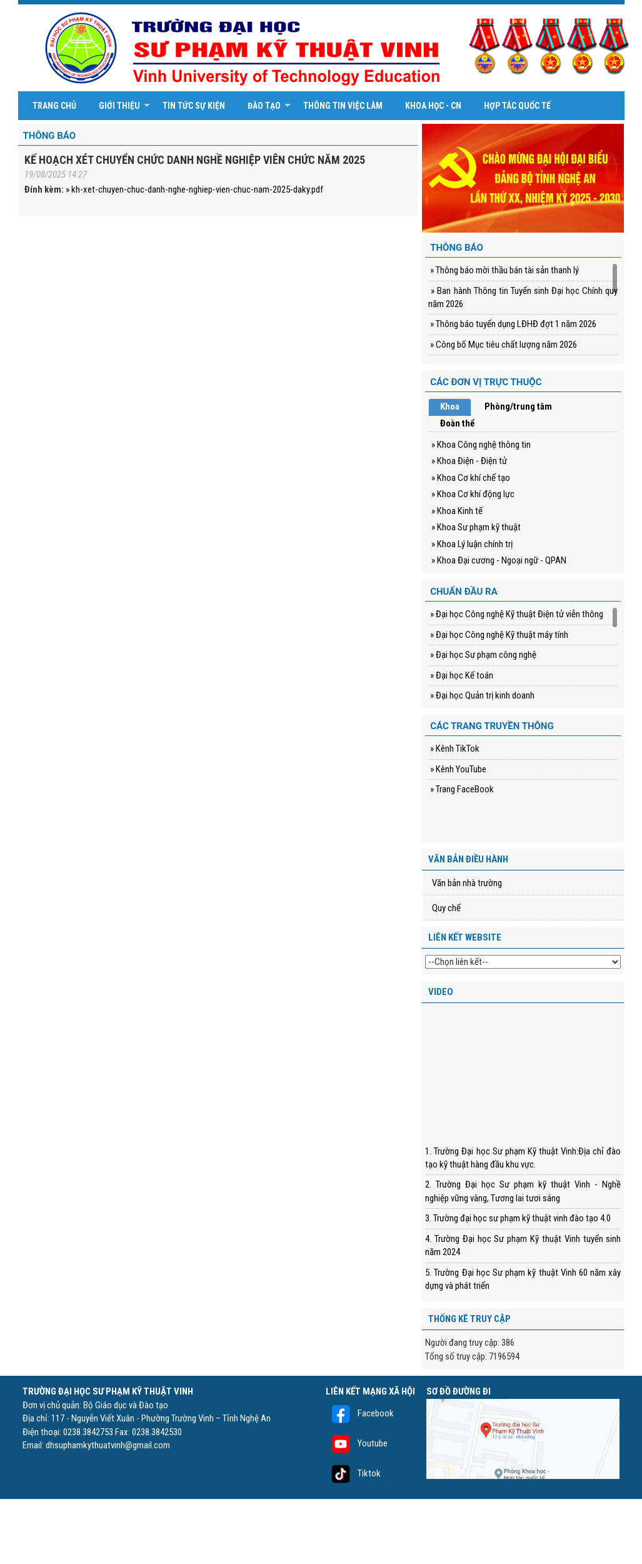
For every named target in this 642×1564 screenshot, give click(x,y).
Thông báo (49, 135)
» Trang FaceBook (461, 789)
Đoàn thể (457, 423)
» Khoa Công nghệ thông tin (481, 444)
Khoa (449, 406)
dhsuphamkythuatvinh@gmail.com (108, 1445)
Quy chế (446, 908)
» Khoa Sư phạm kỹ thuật (476, 527)
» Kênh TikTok (453, 748)
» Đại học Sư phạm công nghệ (482, 654)
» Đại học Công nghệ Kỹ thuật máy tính (498, 634)
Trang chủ (54, 106)
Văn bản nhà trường (467, 883)
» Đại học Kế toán (460, 675)
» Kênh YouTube (457, 769)
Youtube (357, 1443)
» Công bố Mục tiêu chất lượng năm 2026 (502, 344)
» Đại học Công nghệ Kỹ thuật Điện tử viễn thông (515, 614)
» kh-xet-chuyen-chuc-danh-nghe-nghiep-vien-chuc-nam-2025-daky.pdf (194, 189)
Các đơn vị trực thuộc (485, 382)
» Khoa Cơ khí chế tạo (470, 477)
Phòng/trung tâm (518, 406)
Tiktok (353, 1473)
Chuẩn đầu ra (464, 591)
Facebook (360, 1413)
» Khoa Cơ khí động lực (472, 494)
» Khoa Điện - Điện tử (469, 461)
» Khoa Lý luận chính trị (472, 544)
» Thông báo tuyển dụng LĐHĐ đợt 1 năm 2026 (512, 324)
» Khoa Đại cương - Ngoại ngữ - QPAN (498, 560)
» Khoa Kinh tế (457, 511)
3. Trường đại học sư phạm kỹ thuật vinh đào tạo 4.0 (518, 1218)
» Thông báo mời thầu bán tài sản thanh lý (503, 270)
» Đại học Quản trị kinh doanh (481, 695)
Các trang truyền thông (492, 726)
